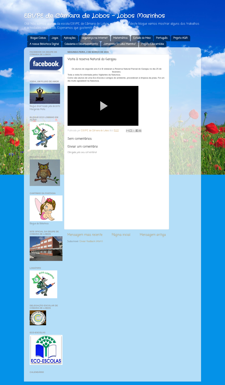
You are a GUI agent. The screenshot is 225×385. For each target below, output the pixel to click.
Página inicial (121, 235)
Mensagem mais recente (84, 235)
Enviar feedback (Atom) (91, 241)
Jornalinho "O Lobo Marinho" (119, 44)
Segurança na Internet (94, 38)
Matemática (120, 38)
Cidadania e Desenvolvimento (81, 44)
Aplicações (70, 38)
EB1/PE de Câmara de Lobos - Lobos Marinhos (94, 16)
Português (162, 38)
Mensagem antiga (153, 235)
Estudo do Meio (142, 38)
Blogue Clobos (38, 38)
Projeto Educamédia (152, 44)
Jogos (55, 38)
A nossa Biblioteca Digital (44, 44)
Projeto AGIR (180, 38)
